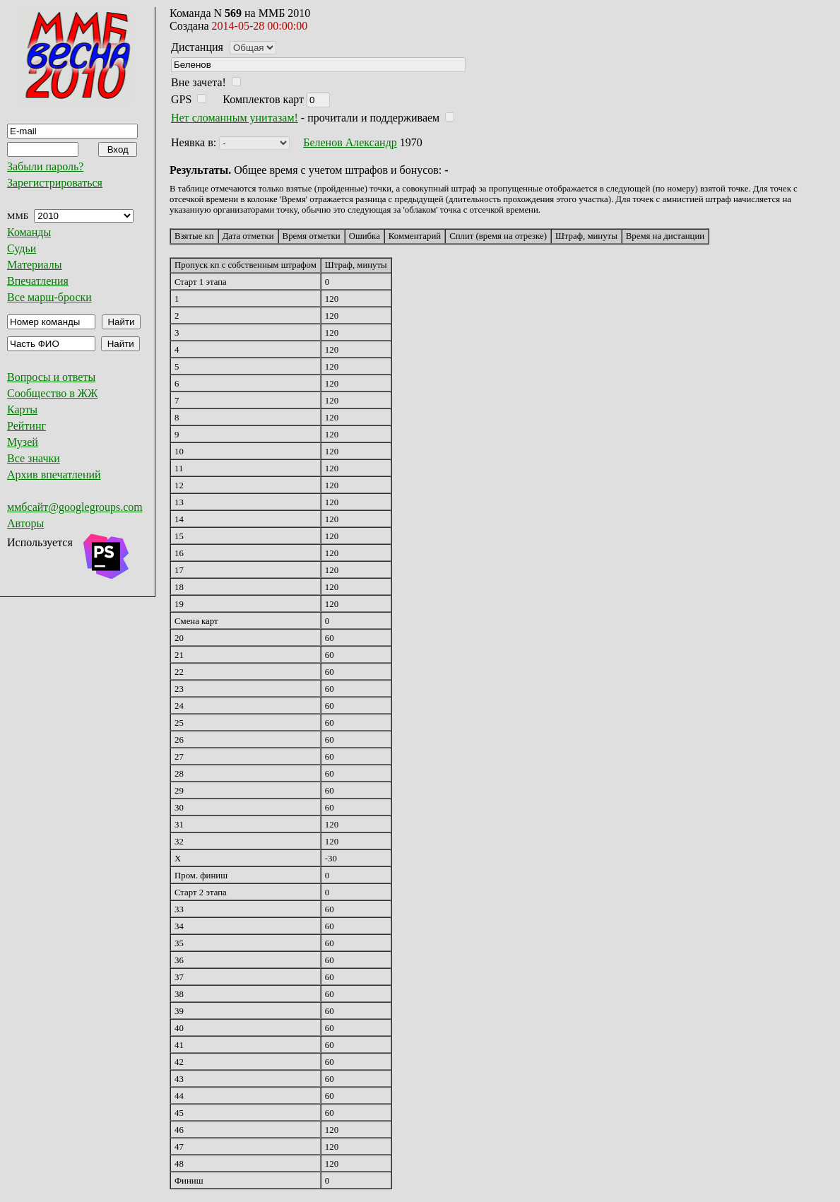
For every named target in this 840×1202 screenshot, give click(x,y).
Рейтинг (26, 426)
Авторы (25, 523)
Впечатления (38, 281)
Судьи (21, 248)
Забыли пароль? (45, 166)
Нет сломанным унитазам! (234, 118)
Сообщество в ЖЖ (52, 393)
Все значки (33, 458)
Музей (22, 442)
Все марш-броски (49, 297)
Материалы (34, 265)
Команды (29, 232)
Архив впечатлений (54, 475)
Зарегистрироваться (54, 183)
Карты (22, 409)
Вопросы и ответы (51, 377)
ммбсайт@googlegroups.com (75, 507)
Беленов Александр (350, 142)
